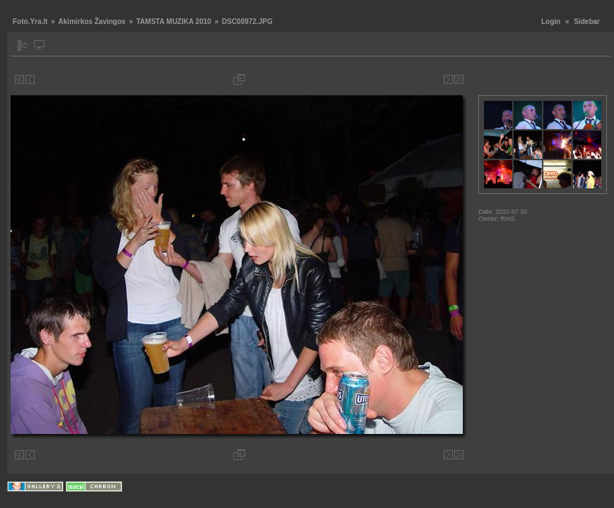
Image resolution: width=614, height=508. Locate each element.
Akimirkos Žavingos (92, 21)
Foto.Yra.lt (30, 21)
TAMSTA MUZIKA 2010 (173, 21)
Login (550, 21)
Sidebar (587, 21)
